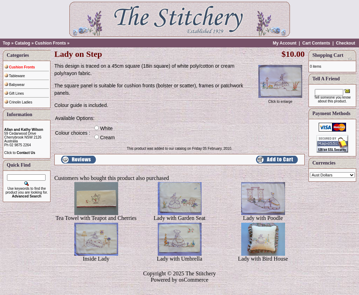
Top (6, 43)
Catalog (22, 43)
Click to (19, 153)
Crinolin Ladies (18, 102)
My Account (285, 43)
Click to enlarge (280, 99)
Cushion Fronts (50, 43)
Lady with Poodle (263, 218)
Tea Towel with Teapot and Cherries (95, 218)
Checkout (345, 43)
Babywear (14, 85)
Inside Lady (96, 259)
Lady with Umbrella (179, 259)
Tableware (14, 76)
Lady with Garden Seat (179, 218)
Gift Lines (14, 93)
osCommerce (193, 280)
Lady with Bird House (263, 259)
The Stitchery (200, 273)
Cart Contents (316, 43)
